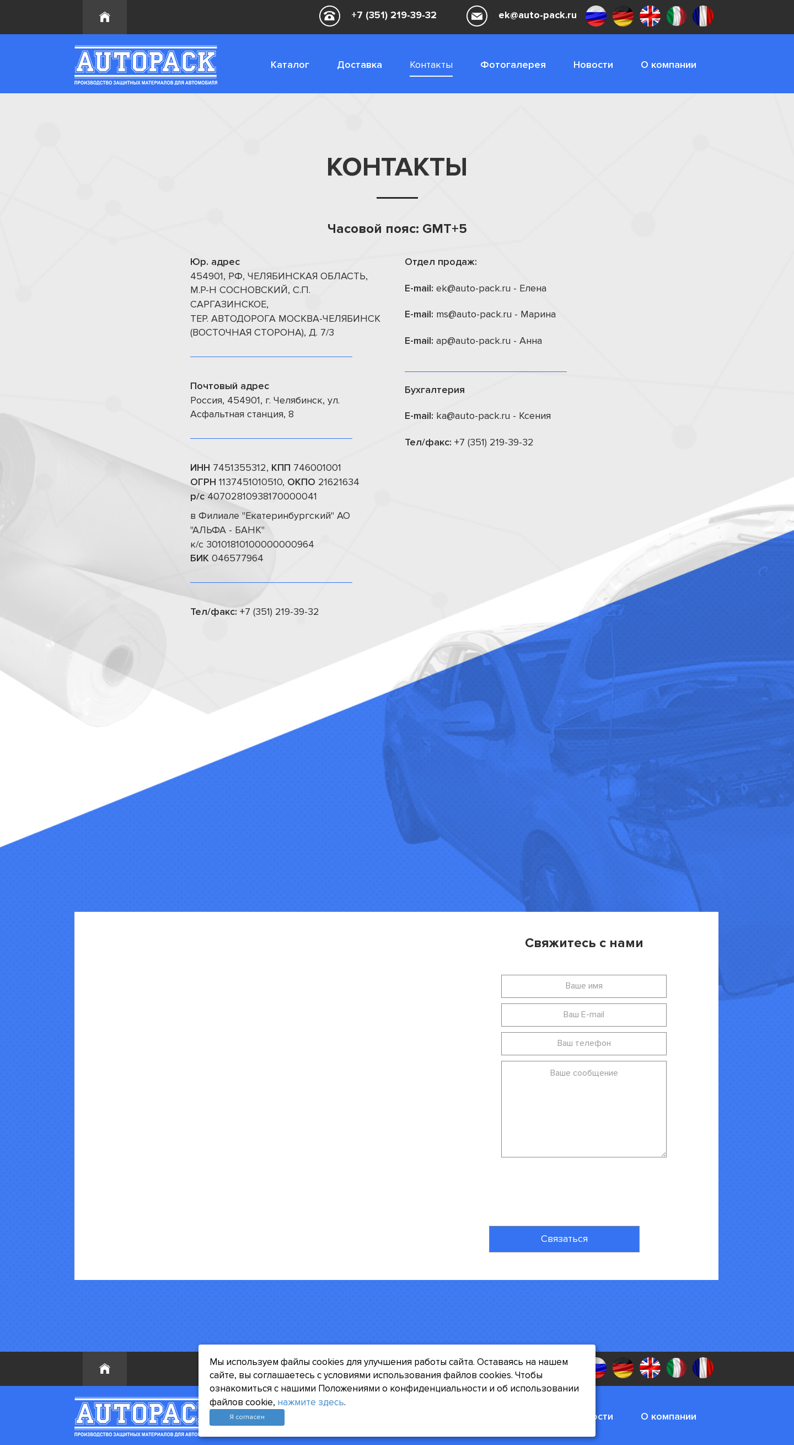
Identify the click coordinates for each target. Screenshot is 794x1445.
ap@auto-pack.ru (473, 340)
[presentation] (542, 1187)
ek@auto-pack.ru (537, 15)
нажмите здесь (310, 1402)
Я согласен (247, 1417)
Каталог (290, 65)
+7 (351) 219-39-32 (394, 15)
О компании (668, 65)
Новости (593, 65)
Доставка (359, 65)
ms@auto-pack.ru (474, 314)
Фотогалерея (513, 65)
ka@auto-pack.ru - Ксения (493, 416)
